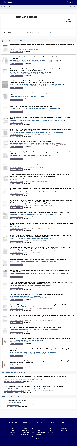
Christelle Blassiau (39, 132)
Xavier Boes (24, 378)
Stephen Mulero (23, 155)
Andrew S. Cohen (31, 250)
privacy (25, 428)
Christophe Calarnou (48, 84)
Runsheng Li (28, 307)
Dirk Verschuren (33, 60)
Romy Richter (22, 285)
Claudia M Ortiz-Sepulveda (17, 204)
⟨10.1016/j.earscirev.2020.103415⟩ (39, 240)
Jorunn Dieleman (14, 329)
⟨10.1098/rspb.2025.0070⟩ (52, 61)
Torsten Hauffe (22, 214)
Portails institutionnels (51, 426)
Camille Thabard (41, 378)
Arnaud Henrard (28, 72)
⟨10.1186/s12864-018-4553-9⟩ (31, 341)
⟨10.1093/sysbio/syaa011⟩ (37, 287)
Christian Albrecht (53, 60)
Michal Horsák (13, 96)
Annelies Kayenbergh (24, 143)
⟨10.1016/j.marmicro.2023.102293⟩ (41, 110)
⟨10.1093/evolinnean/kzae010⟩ (50, 86)
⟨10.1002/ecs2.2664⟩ (32, 331)
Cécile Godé (48, 132)
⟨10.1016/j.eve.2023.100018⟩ (34, 122)
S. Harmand (17, 378)
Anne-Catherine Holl (55, 48)
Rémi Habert (45, 48)
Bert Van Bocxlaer (14, 48)
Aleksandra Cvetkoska (43, 214)
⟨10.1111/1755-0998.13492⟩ (43, 157)
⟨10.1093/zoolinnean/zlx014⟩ (48, 354)
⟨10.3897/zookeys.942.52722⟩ (31, 275)
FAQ (13, 428)
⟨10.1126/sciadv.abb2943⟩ (38, 216)
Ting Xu (35, 307)
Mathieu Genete (29, 132)
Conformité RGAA (25, 434)
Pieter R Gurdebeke (40, 261)
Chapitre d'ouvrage (38, 397)
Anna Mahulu (13, 166)
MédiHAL (51, 434)
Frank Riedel (40, 166)
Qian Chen (23, 340)
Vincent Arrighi (32, 378)
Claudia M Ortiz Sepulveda (34, 48)
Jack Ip (22, 307)
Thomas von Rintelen (50, 352)
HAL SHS (51, 430)
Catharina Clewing (25, 191)
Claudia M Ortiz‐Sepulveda (17, 132)
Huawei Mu (17, 307)
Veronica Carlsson (23, 108)
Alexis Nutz (13, 238)
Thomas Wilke (13, 214)
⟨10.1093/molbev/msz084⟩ (45, 308)
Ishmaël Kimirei (48, 250)
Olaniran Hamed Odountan (33, 178)
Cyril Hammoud (14, 60)
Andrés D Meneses (40, 319)
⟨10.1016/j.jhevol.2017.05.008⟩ (42, 228)
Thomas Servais (14, 120)
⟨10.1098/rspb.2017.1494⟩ (58, 366)
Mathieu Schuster (16, 388)
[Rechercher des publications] (50, 32)
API (13, 430)
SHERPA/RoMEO (38, 441)
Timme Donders (54, 214)
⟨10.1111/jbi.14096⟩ (40, 167)
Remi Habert (58, 84)
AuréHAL (13, 434)
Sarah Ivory (40, 250)
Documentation (13, 426)
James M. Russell (14, 250)
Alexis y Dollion (24, 84)
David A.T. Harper (36, 120)
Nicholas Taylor (8, 378)
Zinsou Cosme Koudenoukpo (17, 178)
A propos (25, 426)
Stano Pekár (19, 72)
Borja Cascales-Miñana (25, 120)
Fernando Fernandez (51, 319)
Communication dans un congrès (38, 372)
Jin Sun (11, 307)
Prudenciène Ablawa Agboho (48, 178)
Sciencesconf (64, 430)
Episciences (64, 428)
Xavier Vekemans (38, 204)
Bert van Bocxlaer (39, 96)
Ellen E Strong (45, 285)
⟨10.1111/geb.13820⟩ (38, 98)
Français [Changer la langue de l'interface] (71, 2)
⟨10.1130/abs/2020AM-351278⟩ (49, 390)
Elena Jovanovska (31, 214)
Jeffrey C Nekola (29, 96)
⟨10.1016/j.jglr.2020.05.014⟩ (45, 297)
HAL (51, 428)
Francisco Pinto (14, 108)
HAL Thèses (51, 432)
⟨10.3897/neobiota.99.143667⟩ (32, 49)
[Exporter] (71, 7)
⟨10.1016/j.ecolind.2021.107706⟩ (39, 181)
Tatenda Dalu (60, 178)
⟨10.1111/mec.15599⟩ (27, 193)
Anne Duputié (34, 191)
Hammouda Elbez (54, 108)
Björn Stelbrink (21, 166)
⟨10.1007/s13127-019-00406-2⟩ (47, 320)
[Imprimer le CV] (74, 7)
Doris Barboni (27, 238)
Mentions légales (25, 430)
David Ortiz (13, 72)
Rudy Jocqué (36, 72)
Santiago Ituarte (36, 340)
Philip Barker (22, 250)
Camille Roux (42, 191)
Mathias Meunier (33, 108)
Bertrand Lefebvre (47, 120)
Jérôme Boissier (43, 155)
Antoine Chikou (63, 273)
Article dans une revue (38, 41)
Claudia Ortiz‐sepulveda (35, 84)
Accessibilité (26, 432)
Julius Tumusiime (43, 60)
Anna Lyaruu (45, 329)
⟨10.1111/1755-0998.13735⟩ (44, 134)
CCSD (64, 426)
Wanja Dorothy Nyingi (36, 329)
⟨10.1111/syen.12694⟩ (39, 73)
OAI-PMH (12, 432)
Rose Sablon (54, 273)
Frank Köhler (29, 285)
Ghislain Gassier (36, 238)
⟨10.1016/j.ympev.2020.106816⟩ (47, 205)
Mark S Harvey (44, 72)
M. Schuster (19, 238)
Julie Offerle (23, 48)
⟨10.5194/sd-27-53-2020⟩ (34, 252)
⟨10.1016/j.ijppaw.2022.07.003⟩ (58, 145)
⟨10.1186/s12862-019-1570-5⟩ (37, 263)
